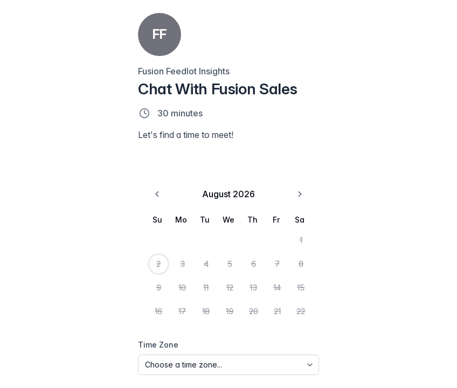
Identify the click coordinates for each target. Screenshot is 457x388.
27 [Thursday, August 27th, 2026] (107, 339)
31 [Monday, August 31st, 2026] (44, 361)
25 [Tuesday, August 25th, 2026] (65, 339)
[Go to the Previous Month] (23, 211)
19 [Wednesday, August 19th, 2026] (86, 318)
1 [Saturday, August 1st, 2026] (149, 253)
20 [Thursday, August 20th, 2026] (107, 318)
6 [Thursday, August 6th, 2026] (107, 275)
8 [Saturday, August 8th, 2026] (149, 275)
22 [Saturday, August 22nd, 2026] (149, 318)
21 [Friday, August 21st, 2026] (128, 318)
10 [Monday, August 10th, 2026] (44, 296)
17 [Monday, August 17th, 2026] (44, 318)
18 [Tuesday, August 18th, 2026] (65, 318)
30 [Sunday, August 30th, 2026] (23, 361)
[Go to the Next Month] (148, 211)
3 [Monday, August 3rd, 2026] (45, 275)
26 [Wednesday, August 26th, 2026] (86, 339)
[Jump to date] (290, 31)
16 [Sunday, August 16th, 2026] (23, 318)
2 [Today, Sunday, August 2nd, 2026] (24, 275)
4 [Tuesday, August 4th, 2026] (66, 275)
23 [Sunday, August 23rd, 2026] (23, 339)
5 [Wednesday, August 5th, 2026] (87, 275)
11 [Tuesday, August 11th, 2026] (65, 296)
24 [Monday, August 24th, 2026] (44, 339)
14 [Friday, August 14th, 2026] (128, 296)
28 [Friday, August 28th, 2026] (128, 339)
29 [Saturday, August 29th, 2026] (149, 339)
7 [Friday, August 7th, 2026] (128, 275)
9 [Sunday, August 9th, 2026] (24, 296)
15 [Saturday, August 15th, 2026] (149, 296)
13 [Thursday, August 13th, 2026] (107, 296)
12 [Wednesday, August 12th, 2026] (86, 296)
